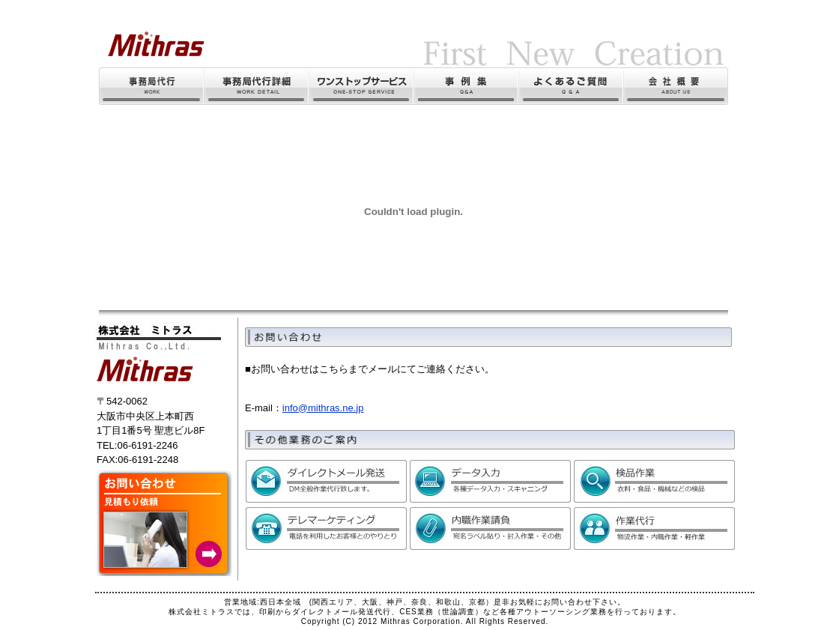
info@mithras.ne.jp (323, 408)
